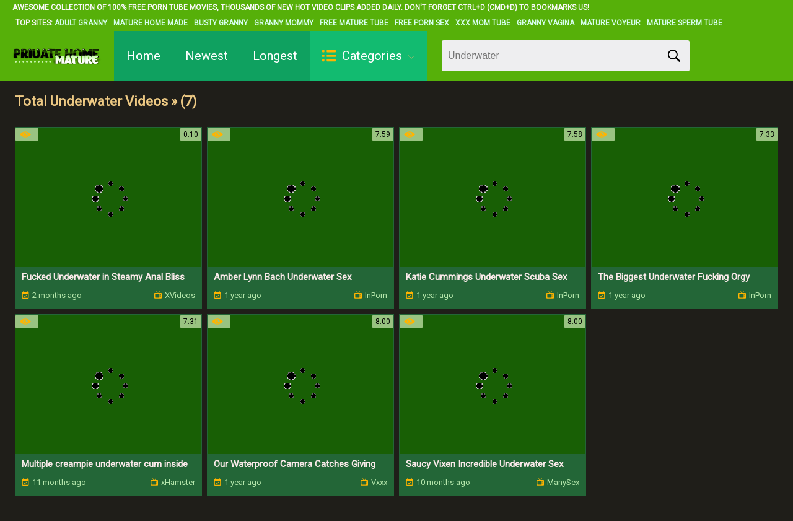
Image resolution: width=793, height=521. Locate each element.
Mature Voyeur (611, 23)
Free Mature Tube (354, 23)
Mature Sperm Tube (684, 23)
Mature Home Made (150, 23)
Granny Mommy (283, 23)
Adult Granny (81, 23)
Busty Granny (221, 23)
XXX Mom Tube (482, 23)
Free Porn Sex (422, 23)
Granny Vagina (545, 23)
